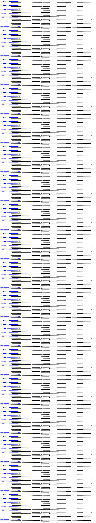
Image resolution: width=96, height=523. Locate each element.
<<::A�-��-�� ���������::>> (10, 1)
